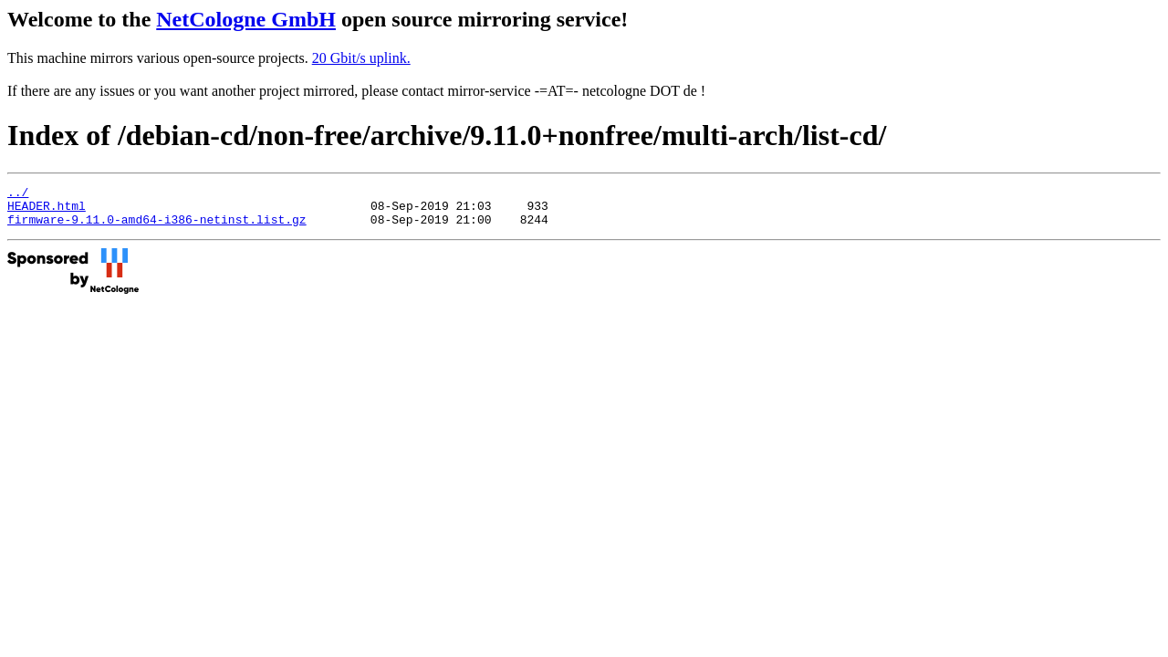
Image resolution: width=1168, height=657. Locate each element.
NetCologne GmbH (246, 19)
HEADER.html (46, 211)
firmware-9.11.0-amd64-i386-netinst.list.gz (157, 227)
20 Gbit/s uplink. (361, 58)
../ (17, 194)
